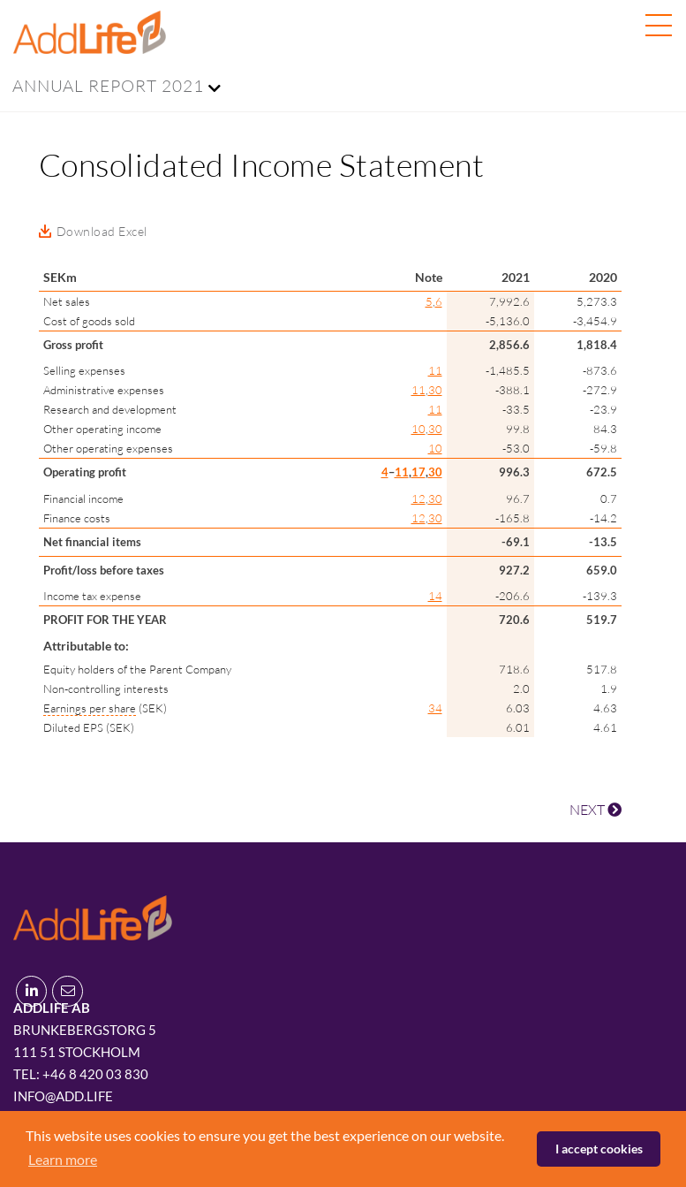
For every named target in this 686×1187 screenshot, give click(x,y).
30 (435, 390)
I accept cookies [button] (599, 1148)
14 (435, 596)
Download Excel (102, 231)
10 (418, 429)
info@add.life (63, 1096)
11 (435, 370)
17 (418, 472)
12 (418, 498)
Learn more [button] (62, 1159)
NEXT (595, 809)
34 (435, 708)
